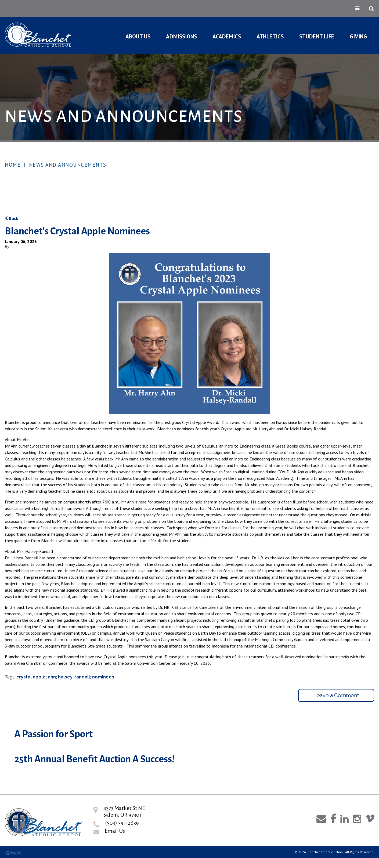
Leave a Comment (336, 695)
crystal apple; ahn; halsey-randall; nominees (65, 677)
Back (11, 218)
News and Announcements (67, 165)
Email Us (115, 831)
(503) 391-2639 (122, 823)
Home (13, 165)
